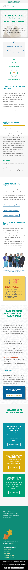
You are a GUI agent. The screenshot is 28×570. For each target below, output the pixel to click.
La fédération (6, 551)
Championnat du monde (9, 557)
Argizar (12, 543)
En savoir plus (14, 467)
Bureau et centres (15, 395)
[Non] (26, 565)
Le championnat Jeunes (11, 215)
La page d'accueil (7, 549)
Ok (5, 567)
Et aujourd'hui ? (14, 79)
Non (9, 567)
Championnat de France (9, 555)
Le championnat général (11, 205)
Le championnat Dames (11, 210)
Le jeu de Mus (7, 553)
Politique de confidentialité (17, 567)
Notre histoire (14, 66)
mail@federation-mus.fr (11, 519)
